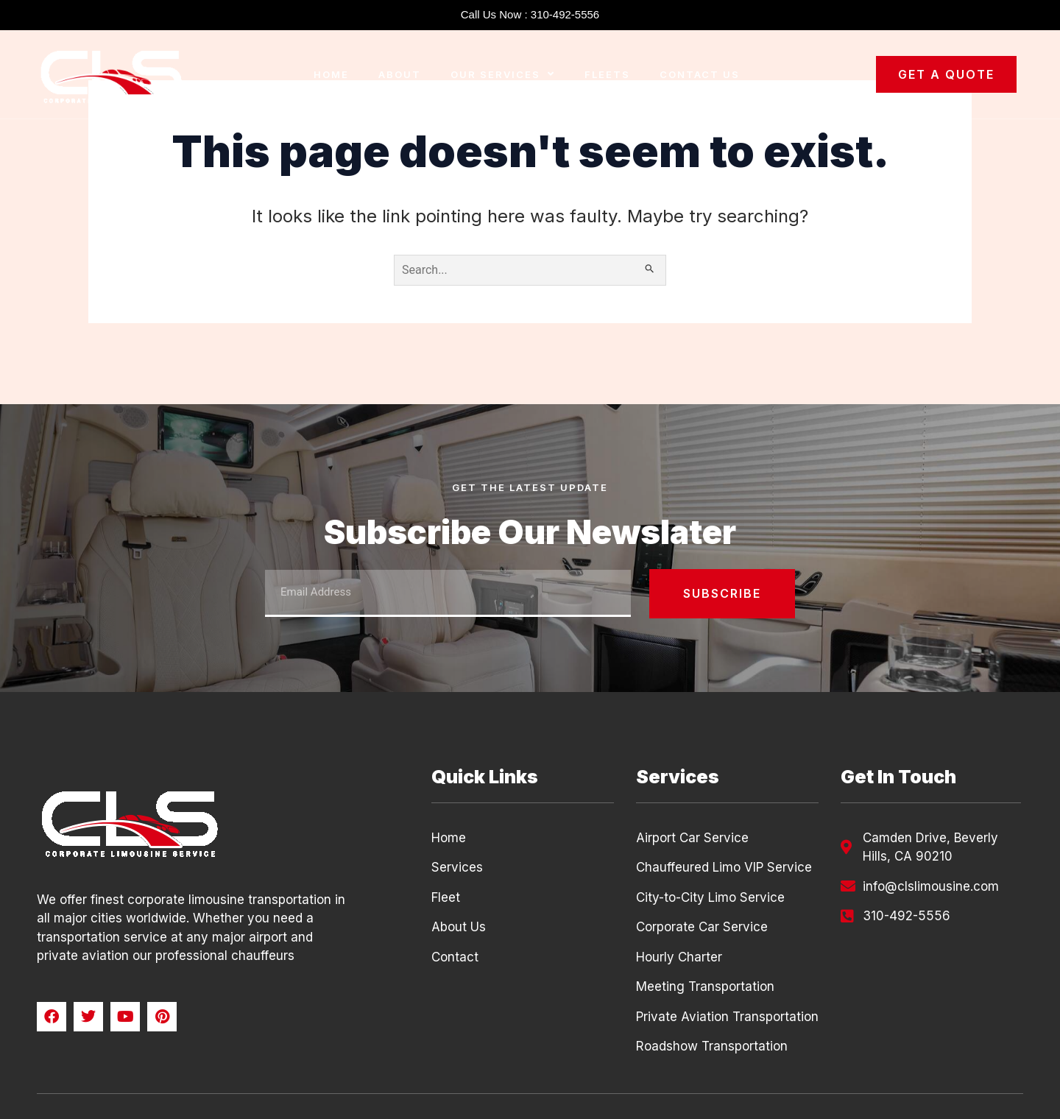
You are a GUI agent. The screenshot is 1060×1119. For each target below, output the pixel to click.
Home (331, 74)
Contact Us (700, 74)
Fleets (607, 74)
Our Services (503, 74)
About (399, 74)
